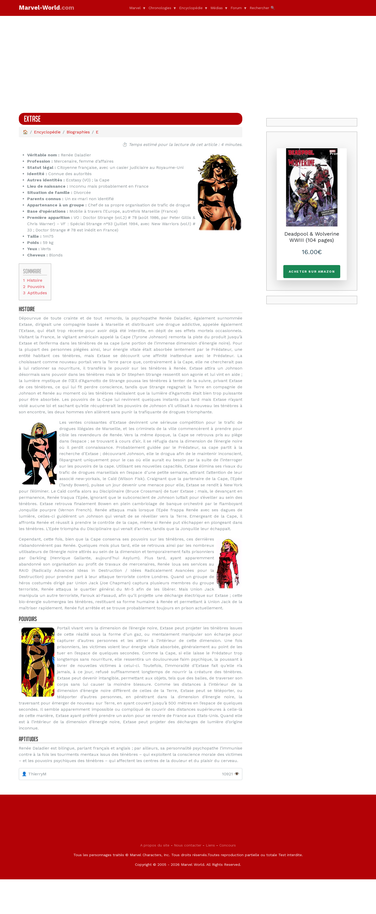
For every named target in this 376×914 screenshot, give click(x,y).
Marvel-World (46, 7)
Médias (216, 8)
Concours (227, 880)
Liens (210, 880)
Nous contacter (187, 880)
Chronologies (160, 8)
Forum (236, 8)
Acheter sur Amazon (312, 271)
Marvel (135, 8)
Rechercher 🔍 (262, 8)
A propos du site (154, 880)
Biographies (78, 132)
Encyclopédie (191, 8)
